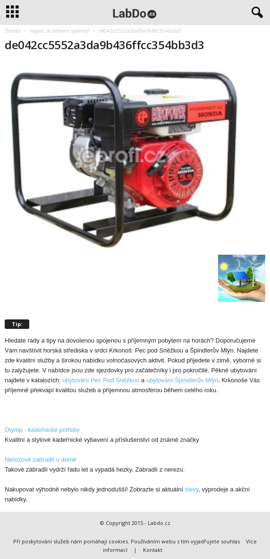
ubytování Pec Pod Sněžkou (100, 380)
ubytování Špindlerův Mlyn (182, 380)
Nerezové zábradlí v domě (40, 459)
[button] (255, 12)
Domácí (13, 30)
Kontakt (152, 549)
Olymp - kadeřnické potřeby (42, 429)
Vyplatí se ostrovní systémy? (60, 30)
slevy (192, 489)
